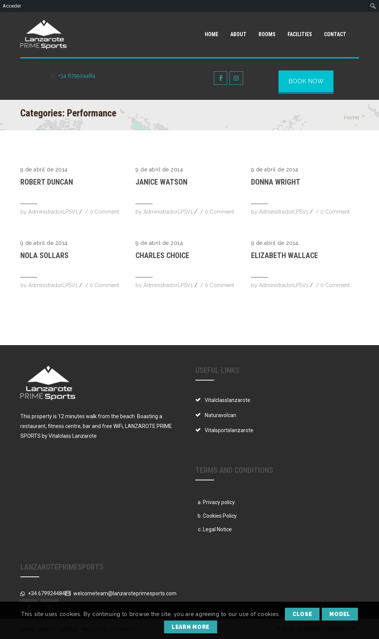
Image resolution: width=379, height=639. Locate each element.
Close (302, 614)
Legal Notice (217, 529)
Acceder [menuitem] (12, 6)
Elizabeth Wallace (284, 255)
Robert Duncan (46, 182)
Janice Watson (161, 182)
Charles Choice (162, 255)
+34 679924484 (76, 76)
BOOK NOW (306, 81)
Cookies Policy (220, 516)
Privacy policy (219, 502)
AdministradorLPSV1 (53, 212)
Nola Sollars (44, 255)
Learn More (191, 627)
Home (351, 118)
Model (339, 614)
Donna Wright (275, 182)
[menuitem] (373, 6)
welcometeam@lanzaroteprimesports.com (124, 593)
